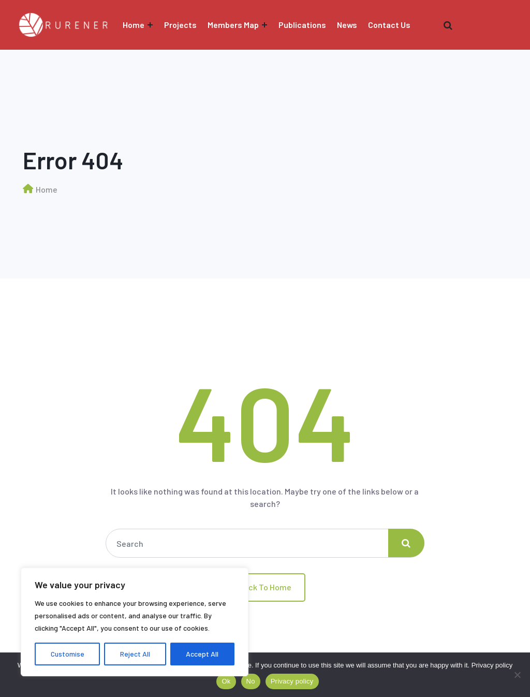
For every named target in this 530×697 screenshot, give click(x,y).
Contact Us (389, 25)
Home (133, 25)
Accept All (202, 653)
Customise (67, 653)
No (250, 681)
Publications (302, 25)
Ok (226, 681)
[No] (517, 675)
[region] (134, 622)
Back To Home (265, 587)
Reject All (135, 653)
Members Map (233, 25)
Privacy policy (492, 665)
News (347, 25)
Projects (180, 25)
